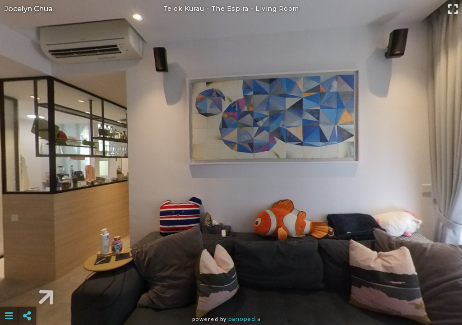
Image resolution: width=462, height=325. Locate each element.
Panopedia (244, 319)
